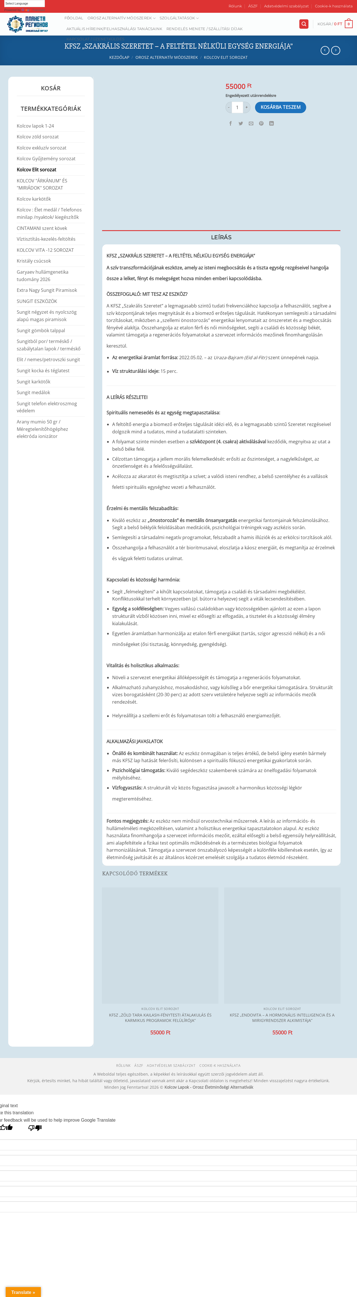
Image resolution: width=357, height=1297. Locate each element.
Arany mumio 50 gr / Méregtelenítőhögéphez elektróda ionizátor (42, 429)
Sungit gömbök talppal (41, 330)
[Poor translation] (35, 1129)
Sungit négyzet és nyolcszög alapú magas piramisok (47, 316)
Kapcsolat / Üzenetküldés (95, 39)
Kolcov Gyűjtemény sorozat (46, 158)
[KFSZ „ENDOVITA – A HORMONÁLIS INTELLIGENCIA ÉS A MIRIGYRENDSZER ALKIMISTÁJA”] (282, 945)
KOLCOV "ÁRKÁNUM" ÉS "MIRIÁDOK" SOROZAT (42, 184)
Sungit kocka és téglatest (43, 370)
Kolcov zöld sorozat (38, 137)
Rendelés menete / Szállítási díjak (204, 29)
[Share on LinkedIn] (271, 123)
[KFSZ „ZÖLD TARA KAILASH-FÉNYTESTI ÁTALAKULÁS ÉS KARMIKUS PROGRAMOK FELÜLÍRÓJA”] (160, 945)
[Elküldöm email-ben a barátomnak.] (251, 123)
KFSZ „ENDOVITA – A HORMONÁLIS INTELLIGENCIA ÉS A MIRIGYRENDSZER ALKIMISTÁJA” (282, 1018)
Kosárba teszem (281, 107)
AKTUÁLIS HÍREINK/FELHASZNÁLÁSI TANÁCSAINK (114, 29)
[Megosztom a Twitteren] (241, 123)
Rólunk (235, 6)
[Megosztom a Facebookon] (230, 123)
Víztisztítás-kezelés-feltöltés (46, 239)
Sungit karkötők (33, 382)
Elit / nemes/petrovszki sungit (48, 359)
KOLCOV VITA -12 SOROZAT (45, 250)
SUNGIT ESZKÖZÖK (37, 301)
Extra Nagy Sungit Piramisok (47, 290)
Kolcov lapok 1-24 (35, 126)
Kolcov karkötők (34, 199)
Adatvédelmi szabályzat (286, 6)
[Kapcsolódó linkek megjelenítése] (260, 254)
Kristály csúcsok (34, 261)
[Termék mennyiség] (237, 107)
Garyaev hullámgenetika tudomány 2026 (42, 275)
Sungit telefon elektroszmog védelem (47, 407)
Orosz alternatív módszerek (121, 18)
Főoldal (73, 18)
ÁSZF (253, 6)
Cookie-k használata (334, 6)
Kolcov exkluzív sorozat (41, 148)
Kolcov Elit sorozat (226, 57)
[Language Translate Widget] (24, 3)
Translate (33, 10)
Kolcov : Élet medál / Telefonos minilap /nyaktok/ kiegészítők (49, 213)
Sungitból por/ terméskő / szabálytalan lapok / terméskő (49, 345)
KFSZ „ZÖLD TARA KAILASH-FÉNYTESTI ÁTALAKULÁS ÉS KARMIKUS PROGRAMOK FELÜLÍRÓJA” (160, 1018)
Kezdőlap (119, 57)
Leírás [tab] (221, 237)
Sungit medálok (33, 392)
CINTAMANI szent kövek (42, 228)
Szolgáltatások (179, 18)
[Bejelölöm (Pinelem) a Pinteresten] (261, 123)
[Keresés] (303, 24)
